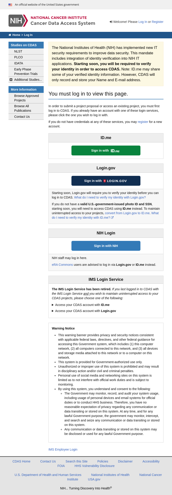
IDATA (18, 63)
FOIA (61, 466)
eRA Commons (62, 264)
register (143, 122)
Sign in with (105, 150)
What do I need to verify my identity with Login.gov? (110, 197)
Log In (142, 22)
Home (14, 35)
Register (157, 22)
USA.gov (94, 479)
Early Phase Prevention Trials (26, 72)
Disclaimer (125, 461)
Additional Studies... (28, 79)
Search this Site (77, 461)
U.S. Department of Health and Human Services (48, 475)
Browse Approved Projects (26, 98)
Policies (102, 461)
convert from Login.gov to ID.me (127, 213)
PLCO (18, 57)
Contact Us (22, 116)
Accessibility (150, 461)
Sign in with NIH (106, 246)
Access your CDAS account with (82, 305)
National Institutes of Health (110, 475)
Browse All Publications (22, 108)
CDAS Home (21, 461)
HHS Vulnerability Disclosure (94, 466)
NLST (18, 51)
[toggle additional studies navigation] (11, 80)
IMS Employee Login (62, 449)
